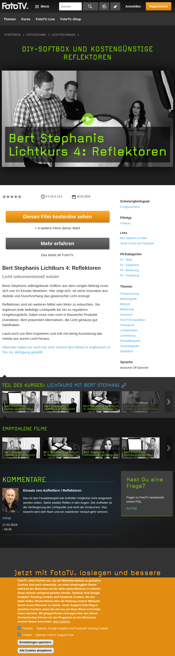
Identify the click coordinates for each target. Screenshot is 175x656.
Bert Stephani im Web (133, 238)
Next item (169, 401)
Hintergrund (127, 325)
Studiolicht (126, 351)
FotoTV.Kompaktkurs (133, 320)
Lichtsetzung (127, 335)
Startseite (12, 34)
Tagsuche (115, 6)
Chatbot (27, 635)
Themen (10, 19)
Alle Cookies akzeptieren (36, 650)
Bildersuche (104, 6)
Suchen (90, 6)
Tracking (27, 628)
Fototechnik (36, 34)
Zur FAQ (131, 508)
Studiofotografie (129, 346)
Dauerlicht (126, 314)
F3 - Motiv (126, 259)
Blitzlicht (125, 304)
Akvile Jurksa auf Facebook (137, 243)
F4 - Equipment (129, 265)
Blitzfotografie (128, 299)
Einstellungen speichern (35, 642)
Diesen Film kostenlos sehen (57, 217)
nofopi (6, 518)
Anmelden (133, 6)
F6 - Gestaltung (129, 275)
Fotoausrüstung (129, 293)
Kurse (26, 19)
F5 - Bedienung (129, 270)
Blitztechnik (127, 309)
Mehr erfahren (57, 243)
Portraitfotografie (130, 340)
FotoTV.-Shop (70, 19)
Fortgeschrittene (130, 207)
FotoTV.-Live (45, 19)
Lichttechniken (63, 34)
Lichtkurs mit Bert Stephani (83, 385)
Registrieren (158, 6)
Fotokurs (125, 223)
